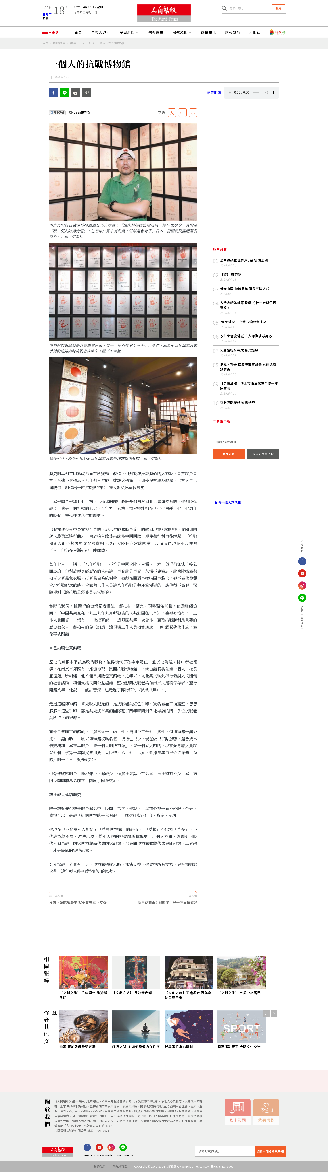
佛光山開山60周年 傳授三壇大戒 (244, 288)
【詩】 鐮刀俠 (230, 274)
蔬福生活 (208, 33)
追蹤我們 (301, 546)
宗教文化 (182, 33)
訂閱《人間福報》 (301, 618)
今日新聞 (129, 33)
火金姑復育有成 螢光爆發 (239, 350)
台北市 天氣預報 (246, 483)
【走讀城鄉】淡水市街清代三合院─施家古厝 (249, 386)
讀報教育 (232, 33)
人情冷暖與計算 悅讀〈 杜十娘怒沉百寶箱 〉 (248, 305)
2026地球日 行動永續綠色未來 (243, 322)
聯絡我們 (99, 1166)
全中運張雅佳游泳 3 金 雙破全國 (244, 260)
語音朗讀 (214, 92)
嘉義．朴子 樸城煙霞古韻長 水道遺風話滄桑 (248, 367)
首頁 (78, 33)
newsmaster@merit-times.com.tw (108, 1155)
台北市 (47, 14)
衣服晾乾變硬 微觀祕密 (237, 402)
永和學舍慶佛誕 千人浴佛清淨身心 (246, 336)
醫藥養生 (155, 33)
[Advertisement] (164, 925)
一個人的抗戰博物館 (110, 43)
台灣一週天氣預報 (227, 502)
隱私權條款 (120, 1166)
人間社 (255, 33)
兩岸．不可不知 (81, 43)
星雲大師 (101, 33)
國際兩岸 (59, 43)
